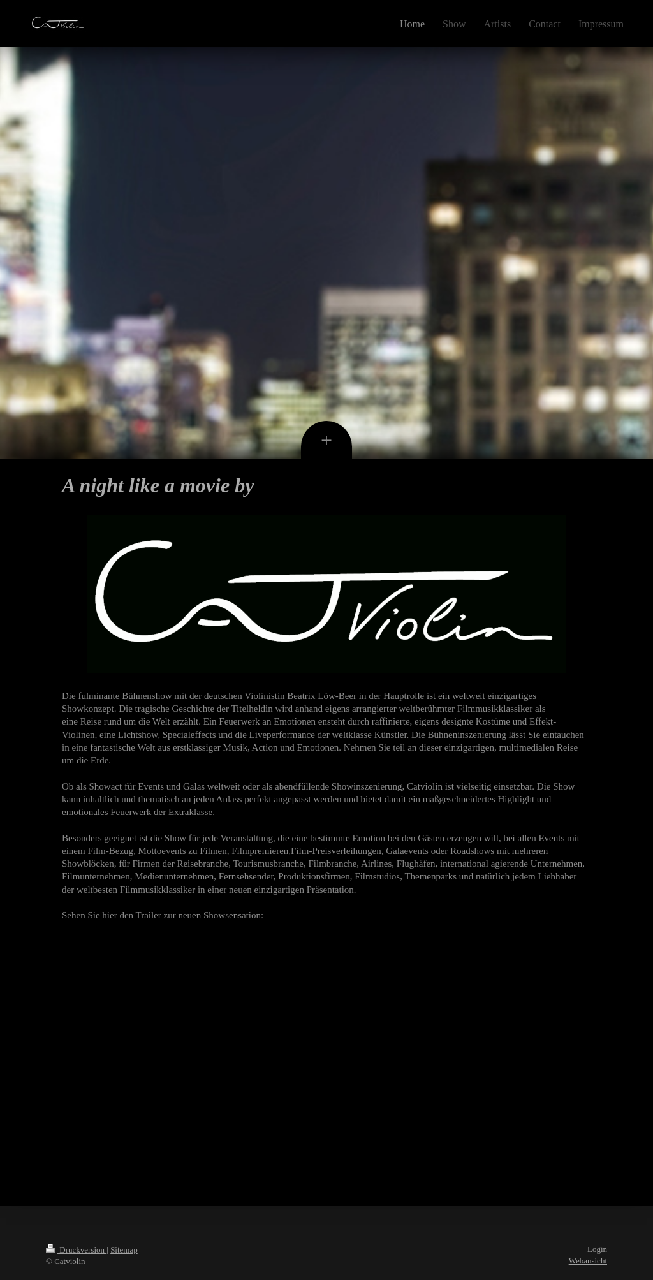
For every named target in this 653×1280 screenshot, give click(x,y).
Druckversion (76, 1249)
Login (597, 1249)
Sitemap (124, 1249)
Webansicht (588, 1260)
